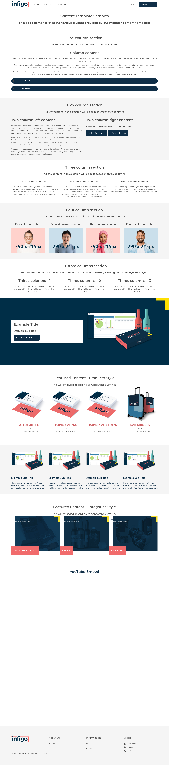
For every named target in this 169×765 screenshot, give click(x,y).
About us (52, 743)
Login (132, 4)
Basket (144, 4)
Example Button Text (26, 337)
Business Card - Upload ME (103, 425)
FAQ (88, 743)
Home (36, 4)
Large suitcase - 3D (140, 425)
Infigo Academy (97, 133)
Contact (52, 746)
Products (48, 4)
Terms (88, 746)
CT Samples (62, 4)
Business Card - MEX (66, 425)
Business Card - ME (29, 425)
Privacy (89, 748)
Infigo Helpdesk (118, 133)
